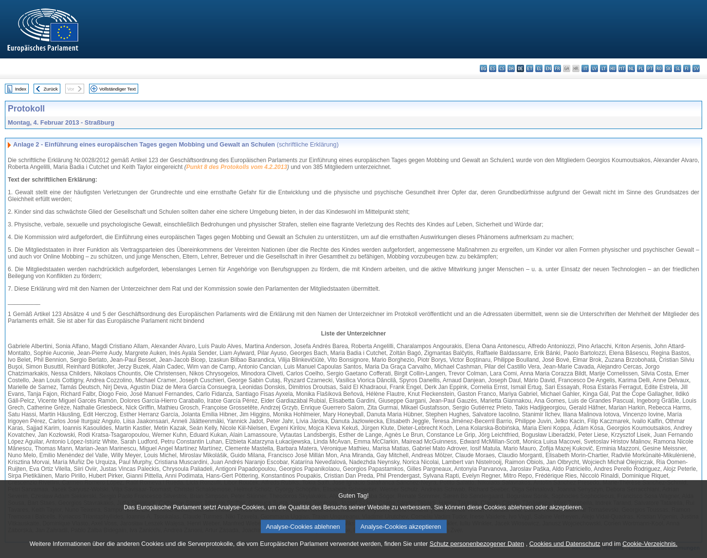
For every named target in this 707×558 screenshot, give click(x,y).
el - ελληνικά (539, 68)
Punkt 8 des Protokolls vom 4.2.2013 (236, 167)
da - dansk (511, 68)
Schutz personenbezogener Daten (477, 549)
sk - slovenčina (668, 68)
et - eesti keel (529, 68)
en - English (548, 68)
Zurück (51, 89)
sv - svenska (696, 68)
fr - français (557, 68)
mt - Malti (622, 68)
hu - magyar (612, 68)
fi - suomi (686, 68)
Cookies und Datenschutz (564, 549)
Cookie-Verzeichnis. (649, 549)
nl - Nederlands (631, 68)
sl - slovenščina (677, 68)
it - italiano (585, 68)
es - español (492, 68)
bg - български (483, 68)
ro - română (659, 68)
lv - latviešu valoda (594, 68)
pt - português (649, 68)
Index (20, 89)
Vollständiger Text (117, 89)
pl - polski (640, 68)
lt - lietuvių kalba (603, 68)
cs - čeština (502, 68)
